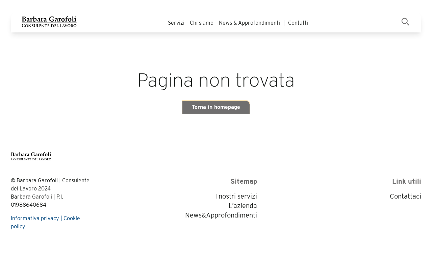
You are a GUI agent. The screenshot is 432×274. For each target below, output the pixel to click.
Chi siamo (201, 23)
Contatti (298, 23)
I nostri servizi (236, 196)
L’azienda (243, 206)
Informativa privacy (35, 218)
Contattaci (405, 196)
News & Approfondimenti (249, 23)
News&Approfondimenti (221, 215)
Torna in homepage (216, 107)
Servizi (176, 23)
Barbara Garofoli (37, 180)
